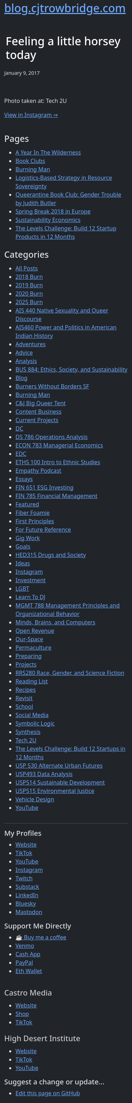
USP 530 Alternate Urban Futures (59, 765)
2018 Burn (29, 277)
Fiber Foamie (32, 513)
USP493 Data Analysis (44, 774)
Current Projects (36, 420)
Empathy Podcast (38, 470)
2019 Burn (29, 285)
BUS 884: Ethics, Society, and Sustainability (71, 369)
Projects (26, 664)
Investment (30, 580)
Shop (22, 1014)
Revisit (23, 698)
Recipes (25, 690)
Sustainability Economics (48, 220)
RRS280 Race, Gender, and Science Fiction (69, 673)
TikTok (23, 853)
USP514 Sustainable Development (60, 782)
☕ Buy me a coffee (40, 937)
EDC (20, 454)
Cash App (27, 954)
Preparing (28, 656)
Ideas (22, 563)
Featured (27, 504)
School (24, 706)
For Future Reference (43, 529)
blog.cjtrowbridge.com (65, 7)
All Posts (26, 268)
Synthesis (27, 732)
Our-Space (29, 639)
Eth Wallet (28, 971)
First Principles (34, 521)
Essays (24, 479)
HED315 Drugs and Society (50, 555)
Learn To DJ (30, 597)
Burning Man (32, 169)
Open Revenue (34, 631)
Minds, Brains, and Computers (55, 622)
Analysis (26, 361)
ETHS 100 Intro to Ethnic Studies (57, 462)
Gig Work (27, 538)
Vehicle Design (34, 799)
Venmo (24, 946)
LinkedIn (26, 895)
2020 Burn (29, 293)
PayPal (24, 962)
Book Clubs (30, 161)
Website (26, 844)
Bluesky (25, 903)
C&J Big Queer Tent (40, 403)
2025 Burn (29, 302)
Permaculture (33, 647)
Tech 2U (25, 740)
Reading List (31, 681)
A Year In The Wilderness (48, 152)
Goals (22, 546)
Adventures (30, 344)
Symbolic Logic (35, 723)
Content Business (38, 411)
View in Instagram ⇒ (31, 115)
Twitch (24, 878)
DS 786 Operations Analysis (51, 437)
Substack (27, 887)
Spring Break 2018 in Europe (52, 211)
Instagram (29, 572)
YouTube (26, 808)
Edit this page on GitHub (47, 1093)
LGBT (22, 588)
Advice (24, 352)
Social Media (32, 715)
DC (19, 428)
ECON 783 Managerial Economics (59, 445)
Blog (21, 378)
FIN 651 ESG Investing (44, 487)
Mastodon (28, 912)
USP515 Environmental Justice (54, 791)
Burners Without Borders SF (52, 386)
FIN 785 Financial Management (56, 496)
